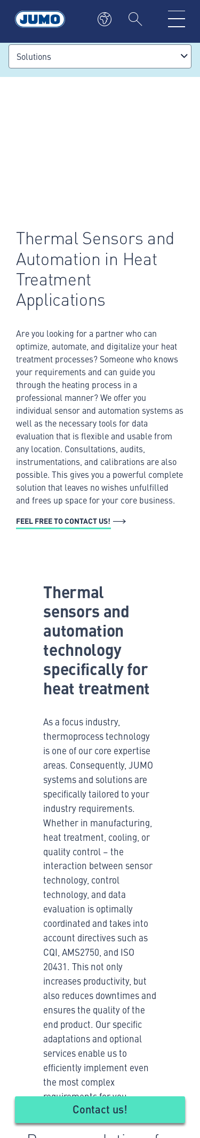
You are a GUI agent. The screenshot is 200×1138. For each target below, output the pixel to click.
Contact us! (100, 1109)
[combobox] (100, 56)
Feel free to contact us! (63, 520)
